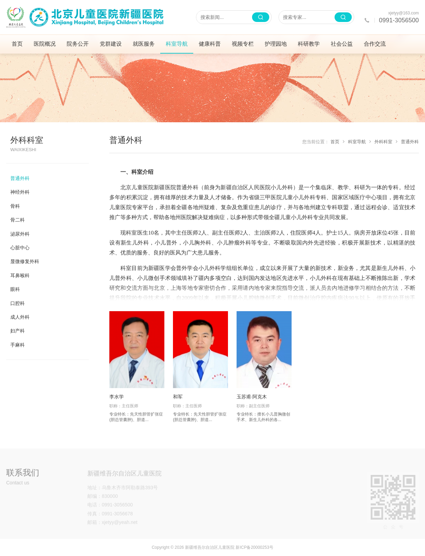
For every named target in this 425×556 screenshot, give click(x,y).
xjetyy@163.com (403, 13)
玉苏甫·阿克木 (252, 396)
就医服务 (144, 44)
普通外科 (407, 141)
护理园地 (276, 44)
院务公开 (78, 44)
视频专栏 (243, 44)
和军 (178, 396)
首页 (17, 44)
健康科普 (210, 44)
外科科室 (380, 141)
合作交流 (375, 44)
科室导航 (177, 44)
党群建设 (111, 44)
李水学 (116, 396)
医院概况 (45, 44)
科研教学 (309, 44)
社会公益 (342, 44)
